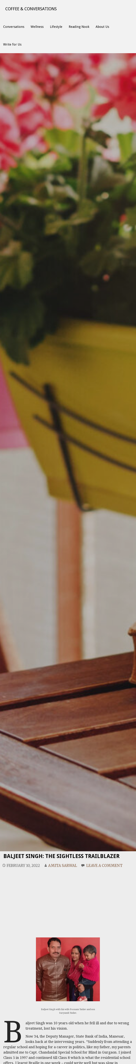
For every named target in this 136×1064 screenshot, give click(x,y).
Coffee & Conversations (31, 8)
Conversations (13, 27)
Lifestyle (56, 27)
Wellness (37, 27)
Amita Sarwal (62, 865)
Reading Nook (79, 27)
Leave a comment (104, 865)
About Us (102, 27)
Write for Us (12, 44)
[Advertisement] (68, 898)
